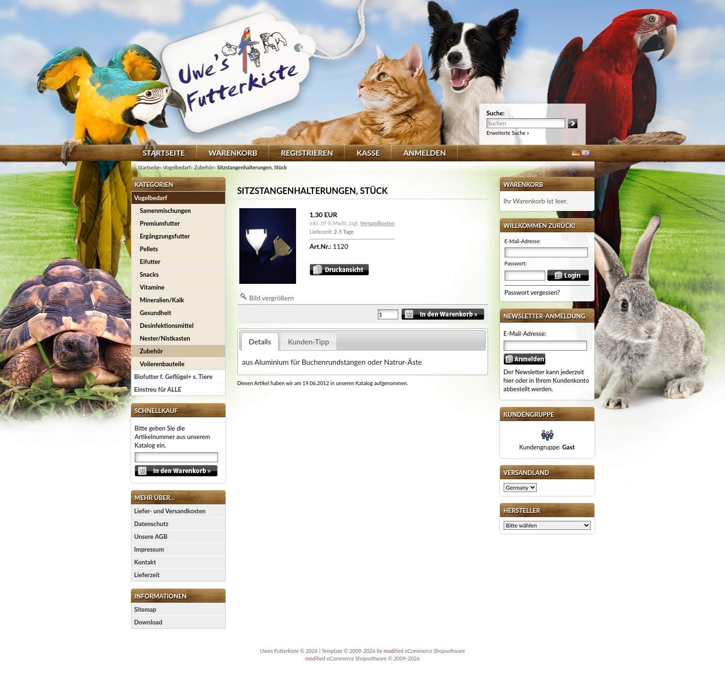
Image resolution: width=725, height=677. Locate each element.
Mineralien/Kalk (162, 300)
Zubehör (151, 351)
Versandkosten (377, 223)
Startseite (164, 152)
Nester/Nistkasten (165, 338)
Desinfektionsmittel (167, 325)
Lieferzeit (147, 575)
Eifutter (150, 261)
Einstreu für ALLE (158, 389)
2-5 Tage (343, 232)
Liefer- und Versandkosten (170, 511)
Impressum (149, 549)
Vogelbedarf (150, 198)
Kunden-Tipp (308, 341)
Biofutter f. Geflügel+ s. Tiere (173, 376)
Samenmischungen (165, 210)
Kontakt (145, 562)
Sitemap (145, 609)
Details (260, 341)
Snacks (149, 274)
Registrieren (307, 152)
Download (148, 622)
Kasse (368, 152)
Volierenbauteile (162, 364)
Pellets (149, 249)
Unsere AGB (151, 536)
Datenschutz (151, 524)
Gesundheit (155, 313)
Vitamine (152, 287)
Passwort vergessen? (532, 292)
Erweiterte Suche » (508, 133)
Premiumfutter (160, 223)
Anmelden (424, 152)
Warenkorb (233, 152)
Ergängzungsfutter (165, 236)
